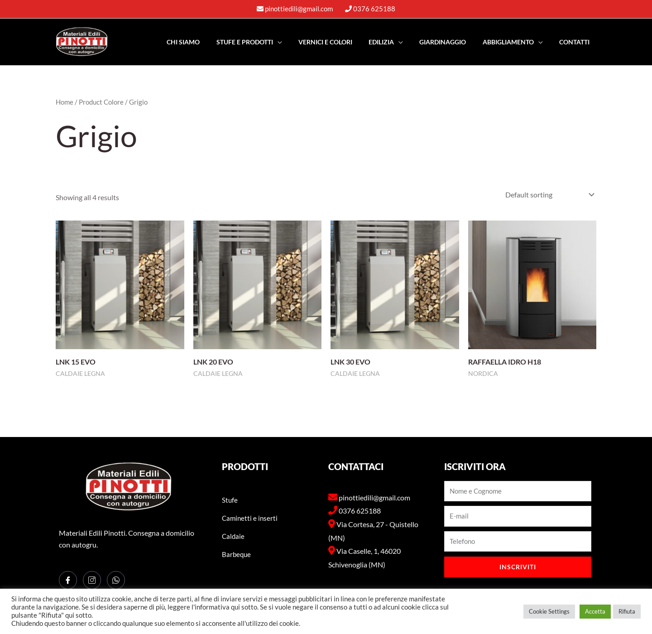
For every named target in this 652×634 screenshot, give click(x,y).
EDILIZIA (393, 42)
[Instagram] (92, 580)
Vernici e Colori (340, 42)
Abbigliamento (513, 42)
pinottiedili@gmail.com (299, 9)
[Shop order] (547, 194)
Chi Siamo (205, 42)
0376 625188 (374, 9)
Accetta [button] (595, 611)
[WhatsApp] (116, 580)
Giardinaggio (451, 42)
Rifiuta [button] (626, 611)
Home (64, 102)
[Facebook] (68, 580)
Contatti (576, 42)
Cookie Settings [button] (549, 611)
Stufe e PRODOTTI (263, 42)
